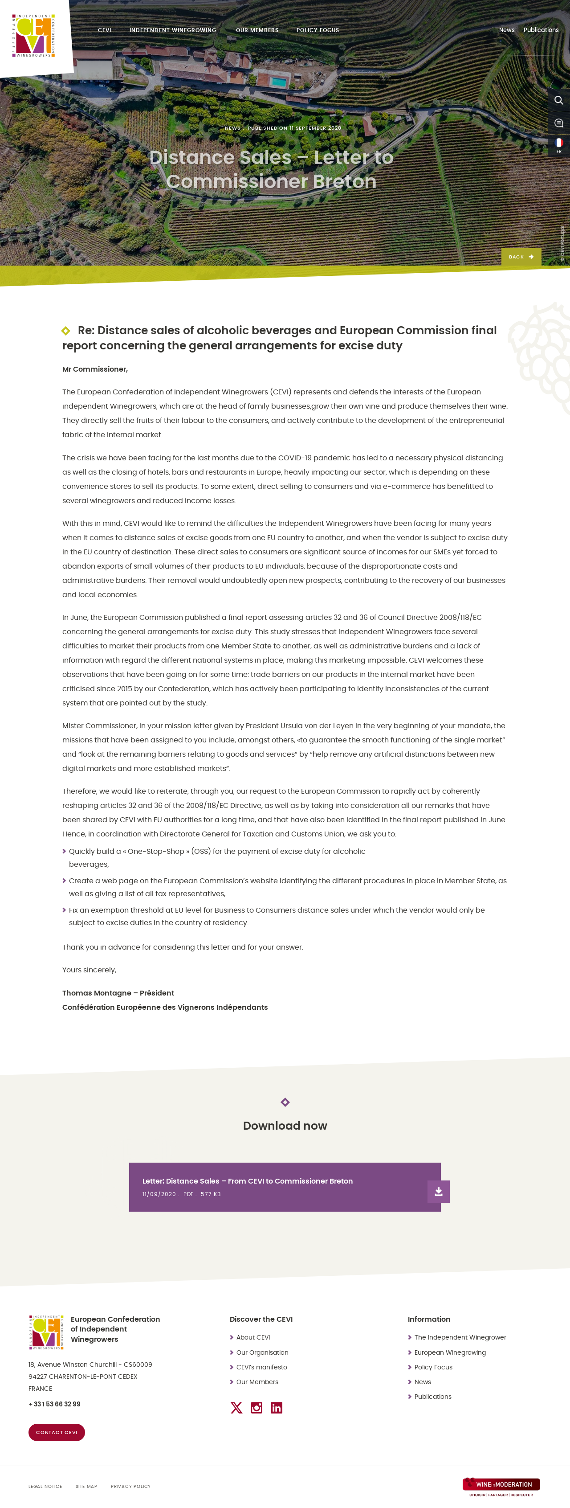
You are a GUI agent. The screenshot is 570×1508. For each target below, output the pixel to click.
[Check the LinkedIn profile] (276, 1407)
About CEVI (253, 1337)
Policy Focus (318, 30)
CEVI (105, 30)
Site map (87, 1486)
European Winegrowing (450, 1352)
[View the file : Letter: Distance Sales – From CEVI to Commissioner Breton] (285, 1187)
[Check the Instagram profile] (256, 1407)
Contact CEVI (56, 1432)
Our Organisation (262, 1352)
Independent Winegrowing (174, 30)
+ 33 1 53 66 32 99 (54, 1404)
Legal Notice (45, 1486)
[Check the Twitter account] (236, 1407)
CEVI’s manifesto (261, 1367)
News (507, 30)
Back (516, 256)
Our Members (257, 30)
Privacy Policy (131, 1486)
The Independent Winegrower (461, 1337)
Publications (541, 30)
